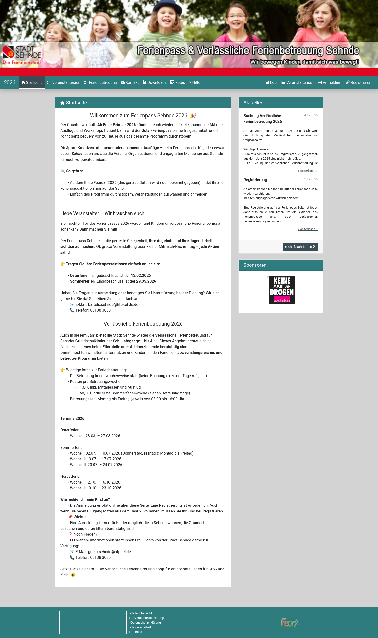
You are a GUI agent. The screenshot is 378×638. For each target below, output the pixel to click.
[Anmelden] (289, 82)
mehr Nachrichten (300, 247)
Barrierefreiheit (141, 627)
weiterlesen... (309, 171)
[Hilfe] (178, 82)
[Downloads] (155, 82)
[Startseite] (9, 82)
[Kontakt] (130, 82)
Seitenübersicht (141, 613)
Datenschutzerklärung (146, 622)
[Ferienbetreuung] (100, 82)
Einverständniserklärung (147, 618)
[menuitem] (32, 82)
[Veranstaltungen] (63, 82)
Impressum (138, 632)
